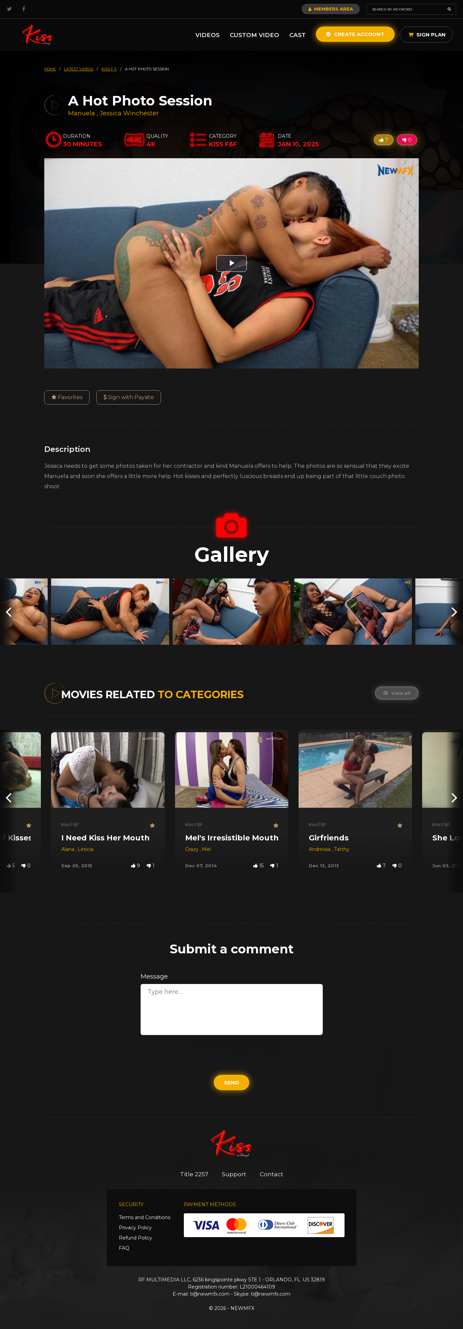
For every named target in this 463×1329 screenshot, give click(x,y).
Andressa (320, 849)
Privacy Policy (135, 1228)
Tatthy (341, 849)
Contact (271, 1174)
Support (234, 1174)
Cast (297, 35)
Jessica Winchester (129, 113)
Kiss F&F (70, 824)
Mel (206, 849)
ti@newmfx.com (209, 1294)
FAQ (124, 1248)
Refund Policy (135, 1238)
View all (396, 693)
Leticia (85, 849)
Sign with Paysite (128, 397)
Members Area (330, 9)
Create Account (355, 34)
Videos (207, 35)
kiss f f (109, 69)
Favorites (66, 397)
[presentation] (8, 611)
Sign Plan (427, 34)
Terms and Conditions (144, 1217)
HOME (50, 69)
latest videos (78, 69)
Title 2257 (194, 1174)
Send (231, 1082)
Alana (68, 849)
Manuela (82, 113)
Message (154, 976)
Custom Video (254, 35)
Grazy (192, 849)
